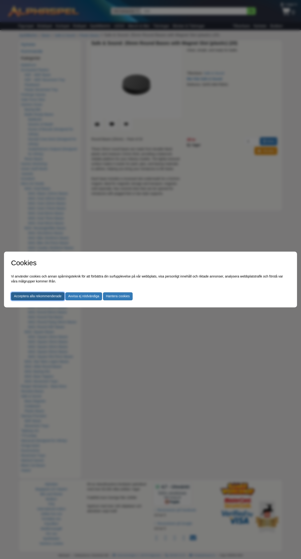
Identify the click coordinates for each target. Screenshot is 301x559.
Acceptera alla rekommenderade (37, 296)
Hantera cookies (118, 296)
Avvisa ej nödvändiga (83, 296)
